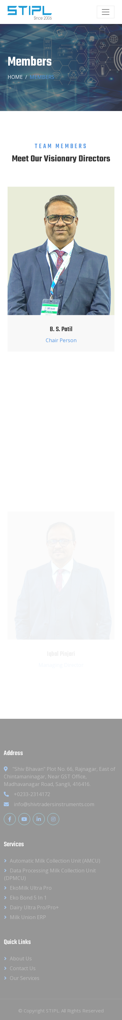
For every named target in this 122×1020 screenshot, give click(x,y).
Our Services (24, 978)
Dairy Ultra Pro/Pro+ (34, 907)
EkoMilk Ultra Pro (31, 887)
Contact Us (23, 968)
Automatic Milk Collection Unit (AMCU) (55, 860)
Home (15, 76)
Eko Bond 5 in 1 (28, 897)
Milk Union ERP (28, 917)
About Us (21, 958)
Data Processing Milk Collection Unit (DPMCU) (50, 874)
